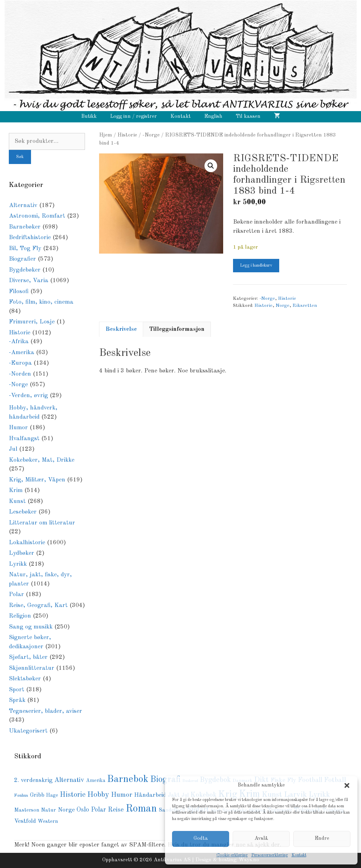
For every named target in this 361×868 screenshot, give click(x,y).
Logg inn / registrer (133, 116)
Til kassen (248, 116)
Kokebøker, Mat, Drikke (41, 460)
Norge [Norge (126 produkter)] (66, 810)
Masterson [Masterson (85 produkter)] (26, 810)
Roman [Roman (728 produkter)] (141, 809)
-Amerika (21, 353)
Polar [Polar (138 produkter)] (98, 810)
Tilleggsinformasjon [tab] (176, 329)
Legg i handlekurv (256, 265)
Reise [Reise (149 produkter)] (116, 810)
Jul (13, 449)
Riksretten (305, 305)
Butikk (89, 116)
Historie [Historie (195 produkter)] (73, 795)
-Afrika (19, 342)
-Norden (20, 374)
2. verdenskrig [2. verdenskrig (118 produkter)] (33, 780)
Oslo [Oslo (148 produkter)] (83, 810)
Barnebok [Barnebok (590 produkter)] (127, 779)
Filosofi (19, 292)
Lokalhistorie (27, 543)
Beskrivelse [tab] (121, 329)
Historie (127, 135)
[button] (346, 785)
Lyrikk (18, 564)
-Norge (151, 135)
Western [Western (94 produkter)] (48, 821)
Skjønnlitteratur (31, 668)
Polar (16, 594)
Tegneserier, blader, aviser (45, 711)
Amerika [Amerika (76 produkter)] (95, 780)
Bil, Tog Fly (25, 248)
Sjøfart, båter (28, 657)
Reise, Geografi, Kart (38, 605)
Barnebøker (25, 227)
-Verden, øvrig (28, 396)
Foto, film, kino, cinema (41, 302)
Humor (18, 428)
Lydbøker (21, 553)
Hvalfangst (24, 439)
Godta (201, 838)
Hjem (105, 135)
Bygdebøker (25, 270)
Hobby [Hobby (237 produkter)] (98, 795)
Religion (20, 616)
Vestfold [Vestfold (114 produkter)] (25, 821)
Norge (282, 305)
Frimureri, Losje (32, 322)
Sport (16, 690)
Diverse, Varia (28, 281)
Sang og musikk (31, 627)
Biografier (22, 259)
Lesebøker (23, 512)
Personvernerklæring (269, 855)
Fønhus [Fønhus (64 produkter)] (21, 795)
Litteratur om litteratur (42, 523)
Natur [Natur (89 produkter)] (48, 810)
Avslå (261, 838)
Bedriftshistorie (30, 238)
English (213, 116)
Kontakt (299, 855)
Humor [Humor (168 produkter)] (121, 795)
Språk (17, 700)
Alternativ (23, 205)
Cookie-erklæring (232, 855)
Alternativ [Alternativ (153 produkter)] (69, 780)
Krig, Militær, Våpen (37, 480)
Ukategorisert (28, 731)
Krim (16, 490)
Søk (20, 157)
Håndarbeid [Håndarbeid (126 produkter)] (150, 795)
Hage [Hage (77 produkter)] (52, 795)
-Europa (20, 363)
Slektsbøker (25, 679)
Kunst (17, 501)
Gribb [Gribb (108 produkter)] (37, 795)
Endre (321, 838)
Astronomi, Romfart (37, 216)
